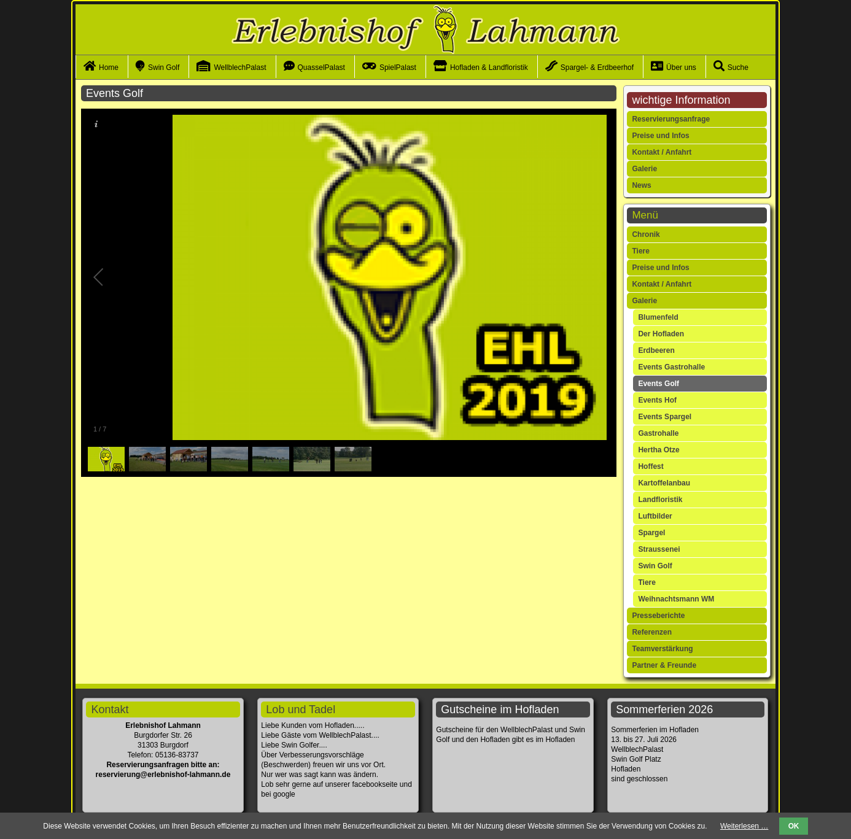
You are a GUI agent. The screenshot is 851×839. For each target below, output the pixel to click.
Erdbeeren (656, 350)
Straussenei (659, 549)
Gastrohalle (658, 433)
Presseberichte (658, 615)
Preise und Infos (660, 135)
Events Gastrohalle (671, 367)
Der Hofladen (661, 334)
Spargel (651, 532)
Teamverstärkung (662, 648)
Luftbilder (655, 516)
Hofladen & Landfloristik (489, 67)
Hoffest (650, 466)
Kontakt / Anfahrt (661, 152)
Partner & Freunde (664, 665)
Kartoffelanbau (664, 483)
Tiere (640, 251)
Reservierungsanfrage (671, 119)
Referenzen (652, 632)
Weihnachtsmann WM (676, 599)
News (641, 185)
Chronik (645, 234)
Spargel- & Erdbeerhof (597, 67)
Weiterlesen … (744, 826)
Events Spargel (664, 416)
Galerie (644, 168)
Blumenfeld (658, 317)
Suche (738, 67)
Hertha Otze (658, 450)
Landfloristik (660, 499)
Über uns (681, 67)
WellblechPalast (240, 67)
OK (793, 826)
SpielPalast (397, 67)
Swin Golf (163, 67)
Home (109, 67)
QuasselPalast (321, 67)
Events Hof (657, 400)
